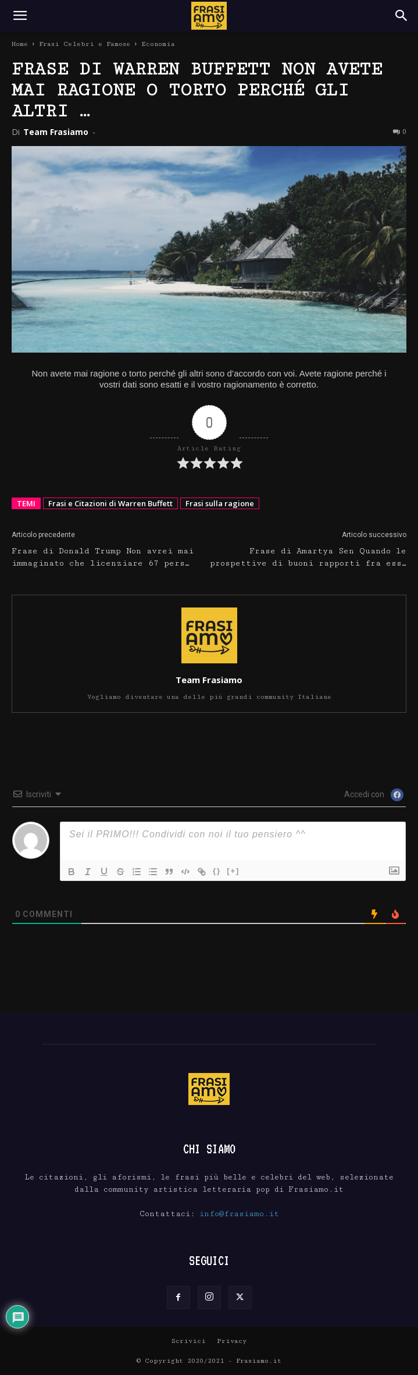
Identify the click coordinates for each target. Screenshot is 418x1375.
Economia (158, 44)
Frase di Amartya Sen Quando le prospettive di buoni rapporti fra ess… (308, 557)
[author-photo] (209, 663)
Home (20, 44)
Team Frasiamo (55, 131)
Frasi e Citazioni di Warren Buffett (110, 503)
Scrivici (189, 1341)
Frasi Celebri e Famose (84, 44)
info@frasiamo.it (239, 1213)
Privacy (231, 1341)
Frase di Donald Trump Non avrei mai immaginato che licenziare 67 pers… (103, 557)
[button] (19, 15)
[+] (233, 870)
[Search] (401, 15)
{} (217, 870)
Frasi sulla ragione (219, 503)
